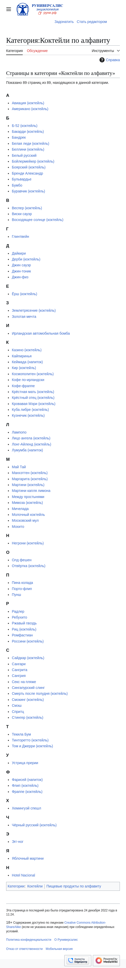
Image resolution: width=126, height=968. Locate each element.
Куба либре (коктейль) (30, 410)
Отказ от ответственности (24, 949)
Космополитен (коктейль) (33, 374)
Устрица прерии (25, 763)
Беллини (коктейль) (28, 149)
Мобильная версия (59, 949)
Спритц (18, 712)
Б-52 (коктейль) (24, 126)
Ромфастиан (22, 635)
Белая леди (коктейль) (30, 143)
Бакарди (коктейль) (28, 131)
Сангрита (19, 670)
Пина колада (22, 583)
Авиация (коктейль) (28, 103)
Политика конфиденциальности (28, 939)
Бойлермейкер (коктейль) (33, 161)
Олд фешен (21, 560)
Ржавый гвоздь (24, 623)
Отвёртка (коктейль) (28, 566)
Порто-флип (22, 589)
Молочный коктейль (28, 515)
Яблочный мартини (28, 858)
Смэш (16, 705)
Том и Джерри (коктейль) (32, 746)
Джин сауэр (21, 265)
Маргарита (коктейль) (30, 479)
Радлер (18, 611)
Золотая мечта (24, 317)
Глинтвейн (20, 236)
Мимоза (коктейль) (27, 503)
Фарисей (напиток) (27, 780)
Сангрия (19, 676)
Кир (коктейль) (24, 368)
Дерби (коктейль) (26, 259)
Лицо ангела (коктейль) (31, 438)
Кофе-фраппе (23, 386)
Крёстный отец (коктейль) (33, 398)
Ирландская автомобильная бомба (41, 333)
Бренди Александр (27, 173)
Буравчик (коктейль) (28, 191)
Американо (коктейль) (30, 109)
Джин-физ (20, 277)
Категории (16, 886)
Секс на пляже (24, 682)
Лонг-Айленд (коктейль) (31, 444)
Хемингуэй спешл (26, 808)
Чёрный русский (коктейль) (34, 825)
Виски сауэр (22, 214)
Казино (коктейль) (26, 350)
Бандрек (19, 137)
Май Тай (19, 467)
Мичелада (20, 509)
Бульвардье (21, 179)
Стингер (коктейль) (27, 717)
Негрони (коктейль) (28, 543)
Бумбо (17, 185)
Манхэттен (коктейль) (29, 473)
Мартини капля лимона (31, 491)
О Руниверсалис (66, 939)
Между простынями (28, 497)
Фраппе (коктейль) (27, 792)
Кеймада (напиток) (27, 362)
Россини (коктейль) (28, 641)
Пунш (16, 595)
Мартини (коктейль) (28, 485)
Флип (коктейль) (25, 785)
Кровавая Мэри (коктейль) (33, 404)
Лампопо (19, 432)
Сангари (19, 664)
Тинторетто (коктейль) (30, 740)
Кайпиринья (21, 356)
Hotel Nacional (23, 875)
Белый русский (24, 155)
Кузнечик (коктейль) (28, 415)
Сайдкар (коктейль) (28, 658)
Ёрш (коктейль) (24, 294)
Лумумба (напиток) (27, 450)
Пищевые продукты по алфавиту (73, 886)
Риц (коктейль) (24, 629)
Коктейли (35, 886)
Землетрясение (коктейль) (34, 310)
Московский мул (25, 520)
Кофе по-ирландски (28, 380)
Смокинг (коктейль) (28, 700)
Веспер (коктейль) (27, 208)
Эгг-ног (17, 842)
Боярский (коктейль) (28, 167)
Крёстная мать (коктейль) (33, 392)
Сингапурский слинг (28, 688)
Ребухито (19, 617)
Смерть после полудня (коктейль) (40, 693)
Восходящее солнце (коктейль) (37, 220)
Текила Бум (21, 734)
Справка (109, 59)
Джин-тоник (21, 271)
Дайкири (19, 253)
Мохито (18, 527)
